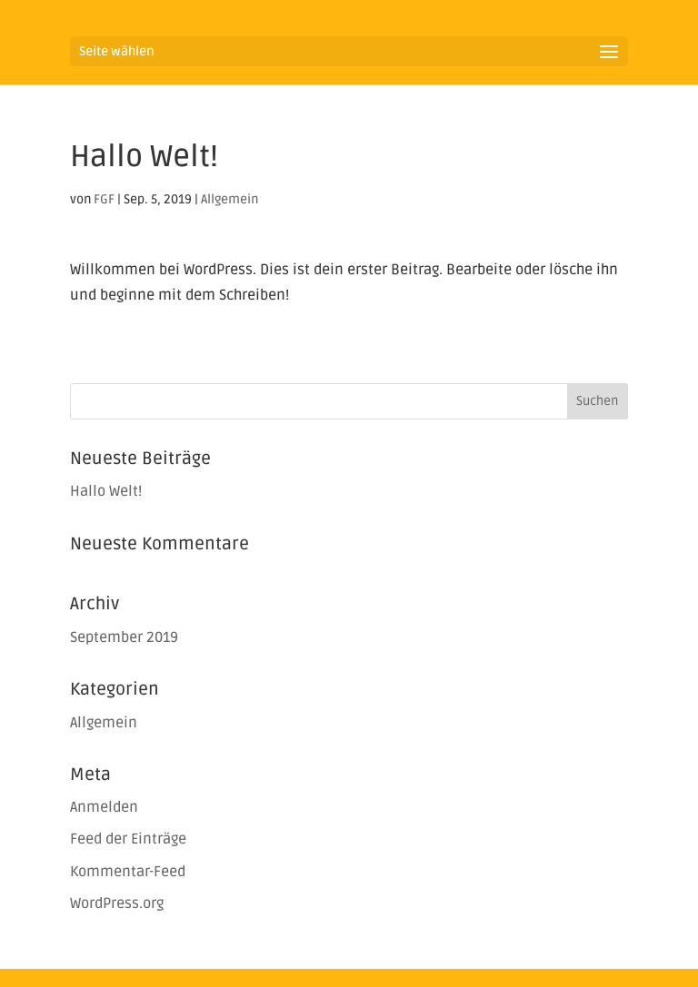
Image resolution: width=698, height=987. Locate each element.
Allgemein (229, 199)
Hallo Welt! (106, 491)
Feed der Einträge (128, 839)
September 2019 (124, 637)
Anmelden (104, 807)
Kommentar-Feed (127, 872)
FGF (104, 199)
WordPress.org (117, 903)
